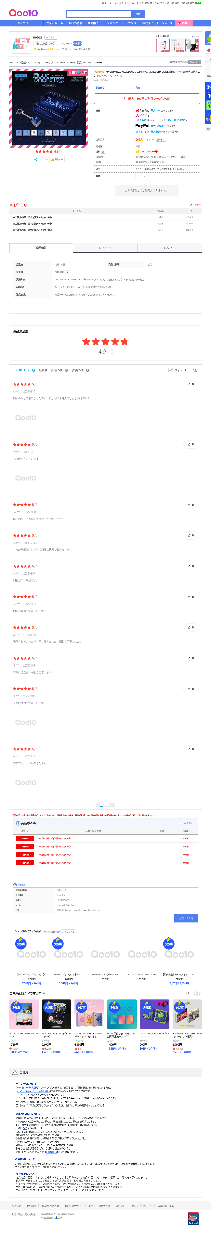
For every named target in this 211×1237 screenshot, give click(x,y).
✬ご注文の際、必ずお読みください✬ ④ (32, 217)
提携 (90, 1205)
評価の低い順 (80, 370)
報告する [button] (59, 159)
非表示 (189, 823)
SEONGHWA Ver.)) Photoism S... (105, 974)
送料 (101, 152)
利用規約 (31, 1205)
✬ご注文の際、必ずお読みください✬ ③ (32, 223)
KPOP (62, 62)
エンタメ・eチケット (44, 62)
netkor (37, 37)
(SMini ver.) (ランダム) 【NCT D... (68, 974)
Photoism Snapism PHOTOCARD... (142, 974)
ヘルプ (158, 3)
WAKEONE (99, 71)
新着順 (43, 370)
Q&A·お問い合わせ (81, 49)
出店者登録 (104, 1205)
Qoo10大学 (188, 3)
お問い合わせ (186, 918)
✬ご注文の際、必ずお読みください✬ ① (55, 863)
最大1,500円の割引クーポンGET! (146, 98)
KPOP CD (99, 62)
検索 (137, 13)
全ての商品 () (45, 43)
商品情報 (41, 247)
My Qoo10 (120, 3)
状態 (23, 831)
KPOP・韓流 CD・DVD (80, 62)
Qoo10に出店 (172, 3)
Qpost (148, 3)
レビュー (105, 247)
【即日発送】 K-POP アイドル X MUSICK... (179, 974)
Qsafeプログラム (166, 1205)
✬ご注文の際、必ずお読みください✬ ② (32, 230)
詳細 (159, 139)
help (67, 272)
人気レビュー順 (25, 370)
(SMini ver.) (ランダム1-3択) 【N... (31, 974)
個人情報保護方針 (50, 1205)
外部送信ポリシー (73, 1205)
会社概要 (16, 1205)
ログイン (107, 3)
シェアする (43, 159)
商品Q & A (170, 247)
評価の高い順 (59, 370)
